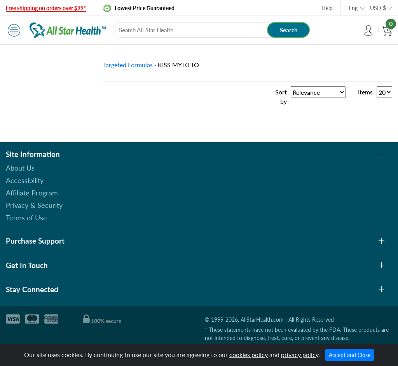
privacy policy (299, 354)
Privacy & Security (34, 205)
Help (327, 8)
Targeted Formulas (128, 64)
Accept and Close (349, 355)
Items (365, 92)
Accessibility (25, 180)
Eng (353, 8)
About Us (20, 168)
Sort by (281, 96)
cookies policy (248, 354)
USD (378, 8)
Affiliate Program (32, 192)
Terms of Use (26, 217)
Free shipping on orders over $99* (46, 8)
